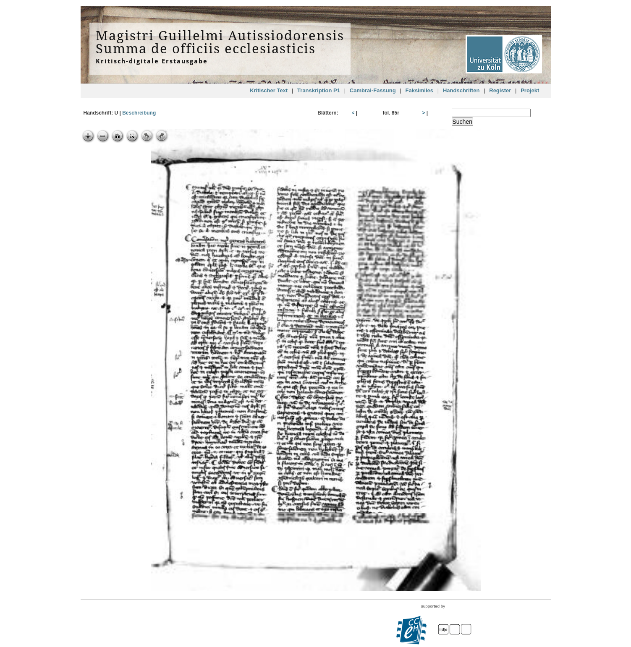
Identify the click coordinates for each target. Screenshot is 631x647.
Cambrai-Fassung (373, 90)
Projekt (530, 90)
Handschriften (461, 90)
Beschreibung (139, 113)
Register (500, 90)
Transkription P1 (318, 90)
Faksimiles (420, 90)
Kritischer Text (269, 90)
